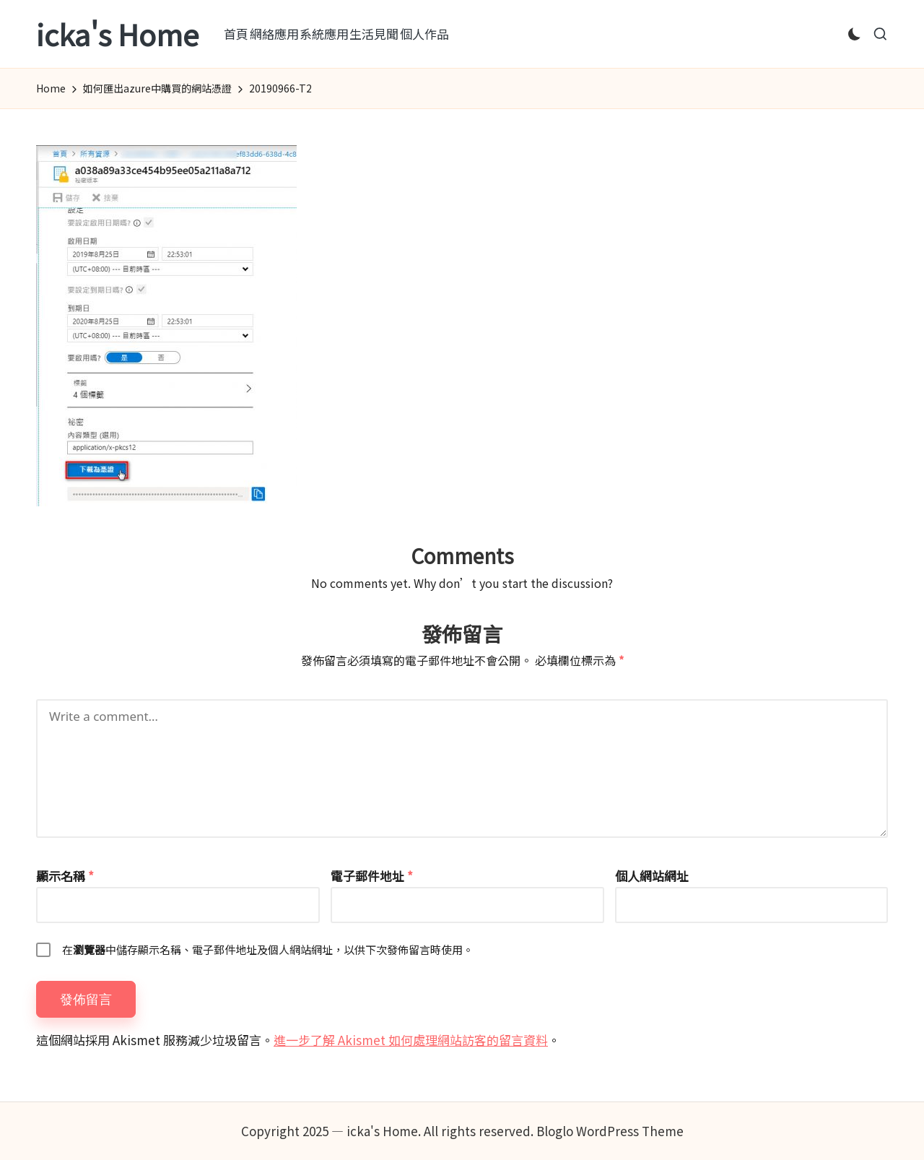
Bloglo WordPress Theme (610, 1131)
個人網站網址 (652, 876)
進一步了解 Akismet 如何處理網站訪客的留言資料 (411, 1040)
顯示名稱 (65, 876)
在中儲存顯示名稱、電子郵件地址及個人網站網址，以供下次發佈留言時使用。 (268, 949)
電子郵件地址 (372, 876)
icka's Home (117, 34)
